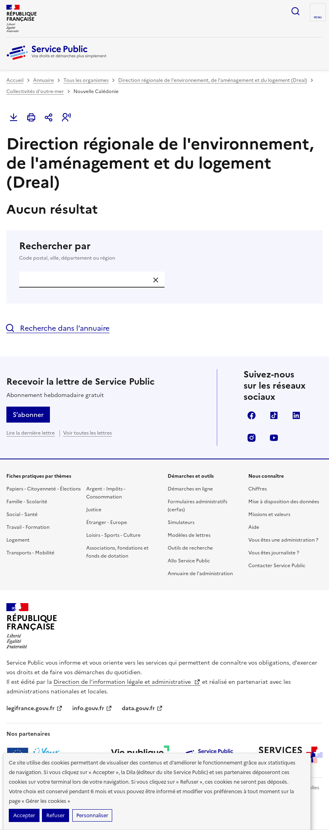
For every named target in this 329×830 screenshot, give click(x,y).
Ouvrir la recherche (295, 11)
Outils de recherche (190, 548)
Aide (253, 527)
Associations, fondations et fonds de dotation (117, 552)
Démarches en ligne (190, 488)
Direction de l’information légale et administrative (127, 682)
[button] (66, 117)
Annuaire (43, 80)
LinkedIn (296, 415)
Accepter (24, 815)
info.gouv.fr (92, 708)
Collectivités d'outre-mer (35, 91)
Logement (18, 540)
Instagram (252, 438)
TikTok (274, 415)
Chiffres (257, 488)
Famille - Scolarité (26, 501)
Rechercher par (164, 251)
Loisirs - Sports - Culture (113, 535)
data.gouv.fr (142, 708)
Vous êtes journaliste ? (273, 552)
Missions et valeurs (269, 514)
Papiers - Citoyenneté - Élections (43, 488)
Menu (318, 18)
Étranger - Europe (106, 522)
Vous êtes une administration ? (283, 540)
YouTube (274, 438)
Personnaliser (92, 815)
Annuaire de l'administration (200, 573)
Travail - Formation (28, 527)
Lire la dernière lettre (30, 433)
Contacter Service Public (276, 565)
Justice (93, 509)
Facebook (252, 415)
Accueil (15, 80)
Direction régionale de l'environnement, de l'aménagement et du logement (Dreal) (212, 80)
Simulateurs (181, 522)
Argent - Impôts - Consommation (105, 492)
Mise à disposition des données (283, 501)
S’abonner (28, 414)
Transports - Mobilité (30, 552)
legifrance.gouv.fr (34, 708)
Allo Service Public (189, 560)
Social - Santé (22, 514)
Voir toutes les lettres (87, 433)
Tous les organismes (86, 80)
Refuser (55, 815)
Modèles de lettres (189, 535)
